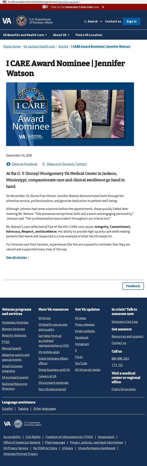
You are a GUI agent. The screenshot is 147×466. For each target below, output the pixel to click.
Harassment (106, 437)
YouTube (81, 363)
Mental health (11, 348)
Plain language (55, 442)
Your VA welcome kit (52, 389)
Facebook (81, 337)
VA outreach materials (53, 383)
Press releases (85, 324)
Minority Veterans (14, 335)
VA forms (44, 318)
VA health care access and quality (53, 326)
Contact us (113, 21)
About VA (59, 35)
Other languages (44, 409)
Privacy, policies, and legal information (96, 442)
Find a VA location (124, 389)
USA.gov (67, 448)
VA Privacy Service (15, 448)
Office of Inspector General (21, 442)
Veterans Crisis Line (125, 322)
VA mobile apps (49, 352)
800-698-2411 (120, 358)
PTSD (6, 342)
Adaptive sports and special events (15, 357)
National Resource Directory (14, 386)
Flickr (79, 357)
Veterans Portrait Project (20, 454)
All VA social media (87, 370)
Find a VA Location (89, 35)
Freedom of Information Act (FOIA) (69, 437)
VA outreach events (15, 377)
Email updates (85, 331)
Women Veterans (13, 329)
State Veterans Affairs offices (53, 360)
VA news (80, 318)
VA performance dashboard (96, 448)
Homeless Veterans (15, 322)
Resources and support (128, 336)
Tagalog (23, 409)
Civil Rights (33, 437)
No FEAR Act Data (45, 448)
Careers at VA (47, 376)
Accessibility (12, 437)
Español (7, 409)
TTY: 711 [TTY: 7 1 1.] (117, 365)
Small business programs (12, 368)
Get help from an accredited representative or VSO (53, 341)
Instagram (82, 344)
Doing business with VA (54, 370)
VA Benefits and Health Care (23, 35)
